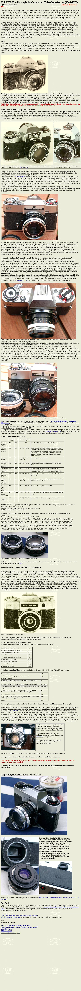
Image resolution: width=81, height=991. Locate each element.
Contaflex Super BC (20, 176)
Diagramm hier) (24, 167)
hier (20, 563)
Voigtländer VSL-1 (23, 280)
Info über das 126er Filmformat (10, 917)
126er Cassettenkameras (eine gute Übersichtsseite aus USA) (19, 915)
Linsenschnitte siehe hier (53, 431)
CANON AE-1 (15, 711)
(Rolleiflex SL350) (6, 929)
